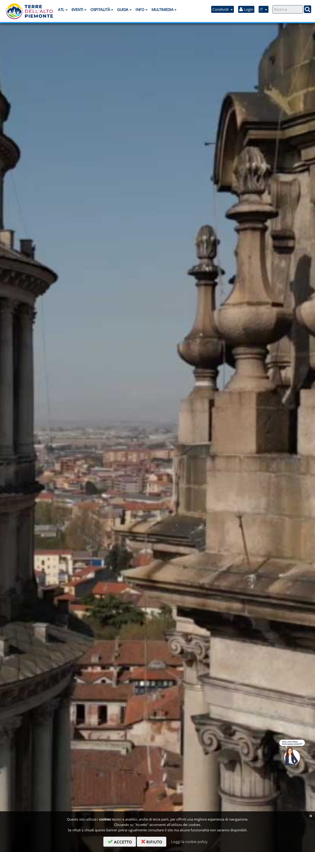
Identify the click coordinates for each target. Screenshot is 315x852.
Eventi (77, 9)
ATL (61, 9)
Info (139, 9)
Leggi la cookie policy (189, 841)
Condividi (220, 9)
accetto (121, 841)
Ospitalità (100, 9)
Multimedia (162, 9)
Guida (122, 9)
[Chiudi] (310, 816)
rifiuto (153, 841)
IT (262, 9)
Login (246, 9)
